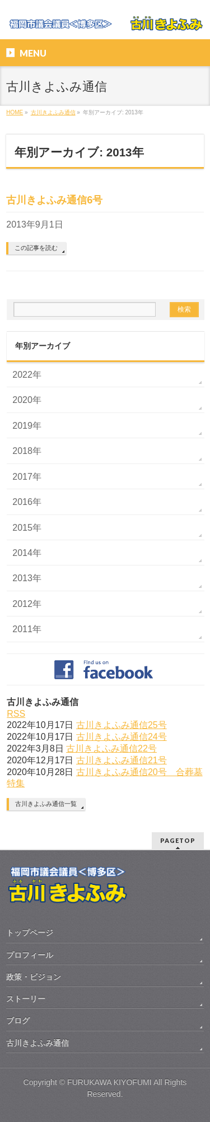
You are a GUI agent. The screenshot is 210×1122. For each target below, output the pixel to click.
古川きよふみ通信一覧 (46, 803)
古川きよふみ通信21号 (121, 760)
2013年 (26, 578)
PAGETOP (177, 840)
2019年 (26, 425)
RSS (16, 713)
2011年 (26, 629)
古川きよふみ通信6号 (54, 200)
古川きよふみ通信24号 (121, 736)
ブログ (18, 1020)
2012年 (26, 604)
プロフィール (29, 955)
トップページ (29, 932)
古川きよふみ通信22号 (111, 748)
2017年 (26, 476)
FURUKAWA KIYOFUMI (109, 1082)
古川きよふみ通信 (37, 1042)
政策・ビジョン (33, 976)
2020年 (26, 400)
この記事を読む (36, 247)
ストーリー (25, 998)
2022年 (26, 374)
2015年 (26, 527)
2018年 (26, 451)
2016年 (26, 502)
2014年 (26, 553)
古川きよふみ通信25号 (121, 725)
